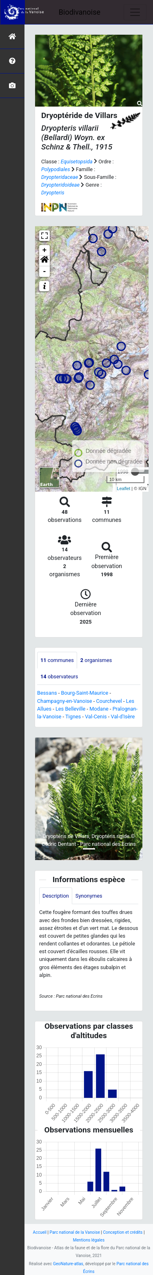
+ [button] (44, 250)
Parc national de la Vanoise (75, 1232)
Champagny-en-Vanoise (64, 701)
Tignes (73, 716)
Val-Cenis (95, 716)
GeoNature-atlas (68, 1263)
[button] (44, 261)
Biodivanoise (79, 12)
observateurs (59, 676)
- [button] (44, 271)
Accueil (40, 1232)
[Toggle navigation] (135, 12)
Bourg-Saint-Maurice (85, 693)
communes (57, 660)
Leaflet (123, 488)
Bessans (47, 693)
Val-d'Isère (123, 716)
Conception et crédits (122, 1232)
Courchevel (109, 701)
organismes (96, 660)
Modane (99, 709)
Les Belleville (70, 709)
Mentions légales (89, 1240)
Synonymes (88, 896)
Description (55, 896)
